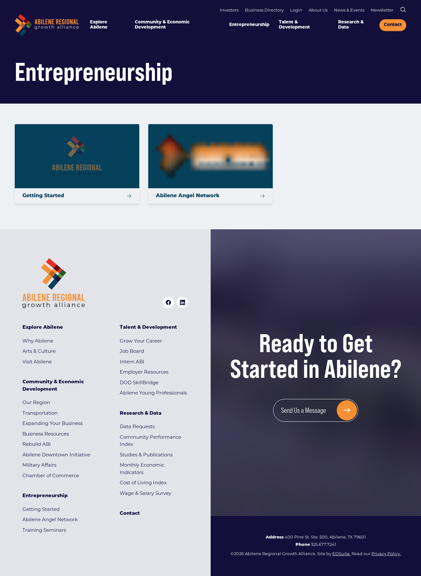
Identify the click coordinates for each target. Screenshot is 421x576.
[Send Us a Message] (315, 410)
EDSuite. (341, 554)
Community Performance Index (150, 441)
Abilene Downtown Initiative (56, 455)
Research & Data (351, 25)
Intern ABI (132, 362)
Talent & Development (294, 25)
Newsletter (382, 10)
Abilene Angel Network (50, 520)
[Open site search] (403, 9)
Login (296, 10)
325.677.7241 (323, 545)
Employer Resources (144, 372)
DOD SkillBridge (139, 383)
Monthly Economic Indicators (142, 469)
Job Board (132, 351)
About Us (318, 10)
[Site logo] (47, 25)
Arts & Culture (39, 351)
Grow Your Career (141, 341)
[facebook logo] (168, 302)
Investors (229, 10)
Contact (393, 25)
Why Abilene (37, 341)
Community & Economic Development (162, 25)
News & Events (349, 10)
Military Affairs (39, 465)
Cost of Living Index (143, 483)
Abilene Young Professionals (153, 393)
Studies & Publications (146, 455)
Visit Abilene (37, 362)
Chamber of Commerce (50, 476)
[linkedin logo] (182, 302)
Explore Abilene (99, 25)
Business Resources (45, 434)
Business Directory (264, 10)
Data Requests (137, 427)
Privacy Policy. (386, 554)
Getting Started (41, 509)
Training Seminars (44, 530)
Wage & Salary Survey (145, 493)
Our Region (36, 403)
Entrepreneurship (249, 25)
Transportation (40, 413)
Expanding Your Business (52, 423)
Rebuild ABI (36, 444)
